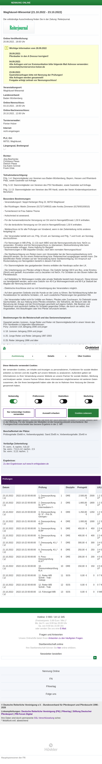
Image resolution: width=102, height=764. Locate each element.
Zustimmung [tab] (18, 356)
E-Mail (63, 628)
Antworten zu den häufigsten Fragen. (65, 638)
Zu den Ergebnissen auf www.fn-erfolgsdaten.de (26, 464)
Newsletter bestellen (51, 653)
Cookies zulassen (83, 413)
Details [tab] (51, 356)
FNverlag (66, 711)
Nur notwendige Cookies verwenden (18, 413)
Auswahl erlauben (51, 413)
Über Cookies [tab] (84, 356)
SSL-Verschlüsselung (44, 718)
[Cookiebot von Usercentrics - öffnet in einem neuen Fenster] (87, 348)
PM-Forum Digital (23, 714)
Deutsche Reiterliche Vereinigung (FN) (40, 711)
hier (59, 648)
